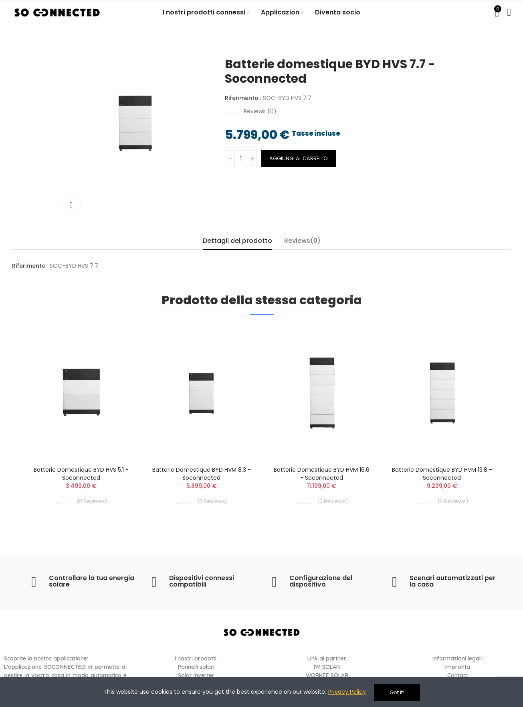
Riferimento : (243, 98)
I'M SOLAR (327, 666)
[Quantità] (241, 158)
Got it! (397, 692)
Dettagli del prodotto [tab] (237, 240)
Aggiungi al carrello (298, 158)
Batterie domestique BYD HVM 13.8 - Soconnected (442, 474)
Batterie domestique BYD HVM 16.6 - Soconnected (322, 474)
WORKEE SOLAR (327, 675)
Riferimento (29, 266)
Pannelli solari (196, 666)
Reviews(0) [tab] (302, 240)
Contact (457, 675)
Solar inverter (196, 675)
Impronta (457, 666)
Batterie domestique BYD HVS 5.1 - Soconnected (81, 474)
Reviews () (260, 111)
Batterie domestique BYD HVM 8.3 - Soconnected (201, 474)
